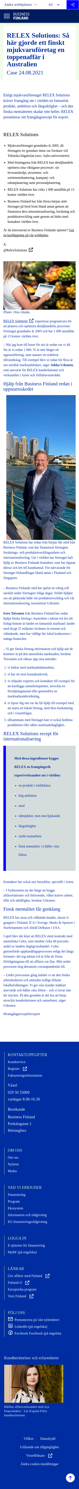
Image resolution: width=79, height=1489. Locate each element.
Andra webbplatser (20, 5)
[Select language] (52, 4)
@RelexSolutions (18, 249)
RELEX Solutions (18, 321)
